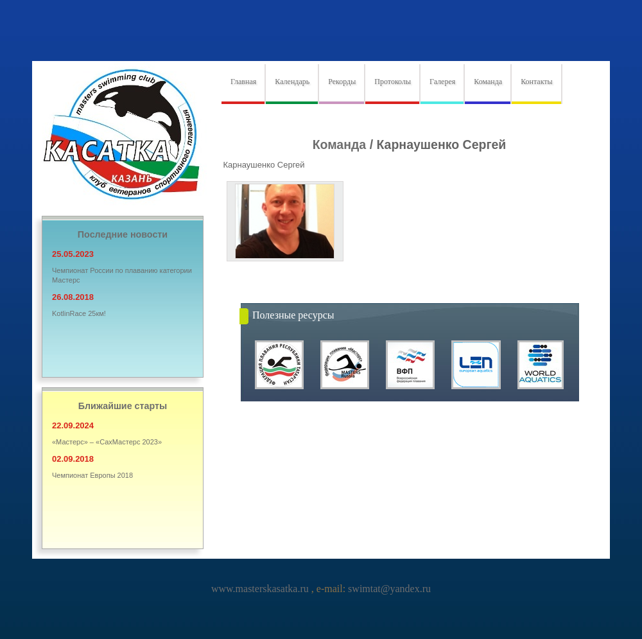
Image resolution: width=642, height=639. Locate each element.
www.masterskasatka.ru (261, 588)
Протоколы (392, 81)
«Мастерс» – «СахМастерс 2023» (107, 442)
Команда (488, 81)
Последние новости (123, 234)
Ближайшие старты (123, 406)
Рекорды (342, 81)
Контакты (537, 81)
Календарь (292, 81)
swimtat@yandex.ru (388, 588)
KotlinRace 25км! (79, 313)
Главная (243, 81)
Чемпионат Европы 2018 (92, 475)
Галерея (442, 81)
